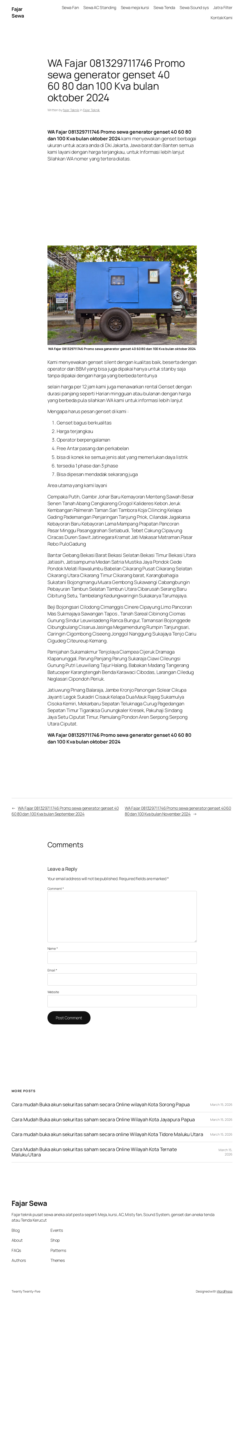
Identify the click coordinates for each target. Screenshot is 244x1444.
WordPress (224, 1291)
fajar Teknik (71, 110)
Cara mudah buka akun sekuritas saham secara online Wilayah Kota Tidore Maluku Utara (107, 1134)
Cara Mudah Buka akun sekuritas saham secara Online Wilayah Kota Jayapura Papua (103, 1119)
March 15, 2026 (221, 1104)
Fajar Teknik (91, 110)
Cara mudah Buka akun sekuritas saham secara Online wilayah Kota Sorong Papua (101, 1104)
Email (52, 970)
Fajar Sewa (18, 12)
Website (53, 992)
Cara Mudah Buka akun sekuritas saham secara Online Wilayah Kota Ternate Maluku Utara (94, 1152)
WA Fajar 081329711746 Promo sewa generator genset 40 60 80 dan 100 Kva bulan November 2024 (178, 810)
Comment (55, 888)
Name (52, 948)
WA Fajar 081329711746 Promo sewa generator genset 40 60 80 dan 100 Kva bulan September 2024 (65, 810)
